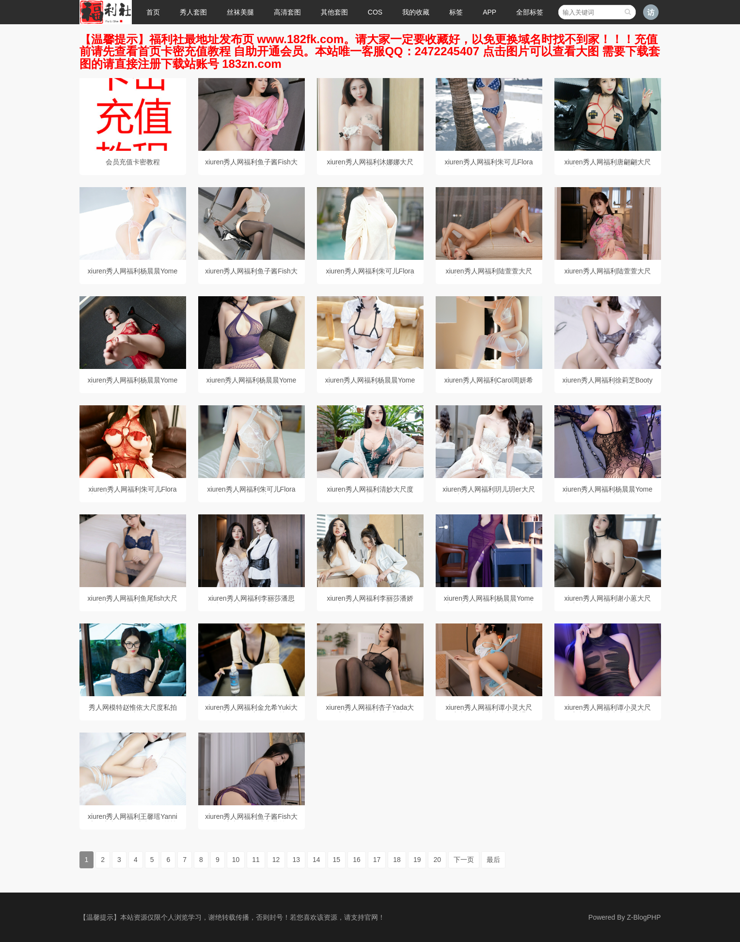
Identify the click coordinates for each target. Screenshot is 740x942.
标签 (456, 12)
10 (236, 859)
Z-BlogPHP (644, 917)
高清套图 (287, 12)
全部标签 (529, 12)
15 (337, 859)
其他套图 (334, 12)
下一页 (464, 859)
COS (375, 12)
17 (377, 859)
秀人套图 (193, 12)
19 (417, 859)
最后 (493, 859)
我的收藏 (415, 12)
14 (316, 859)
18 (397, 859)
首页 (153, 12)
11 (256, 859)
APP (489, 12)
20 (437, 859)
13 (296, 859)
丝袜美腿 (240, 12)
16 (357, 859)
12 (276, 859)
